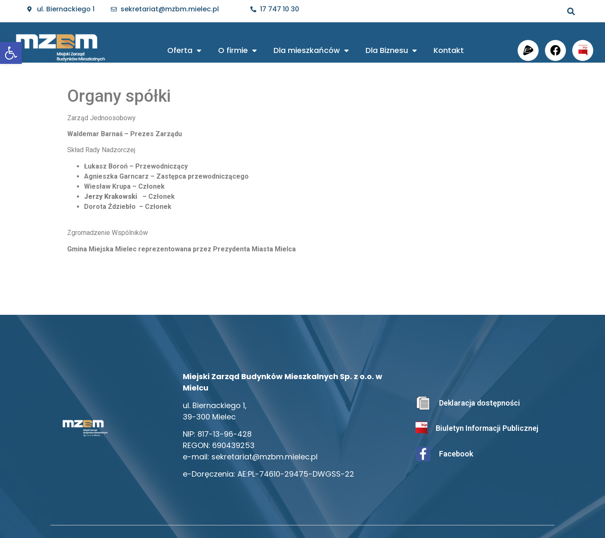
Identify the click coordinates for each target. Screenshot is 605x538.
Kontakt (449, 50)
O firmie (237, 50)
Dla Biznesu (391, 50)
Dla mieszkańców (311, 50)
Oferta (184, 50)
